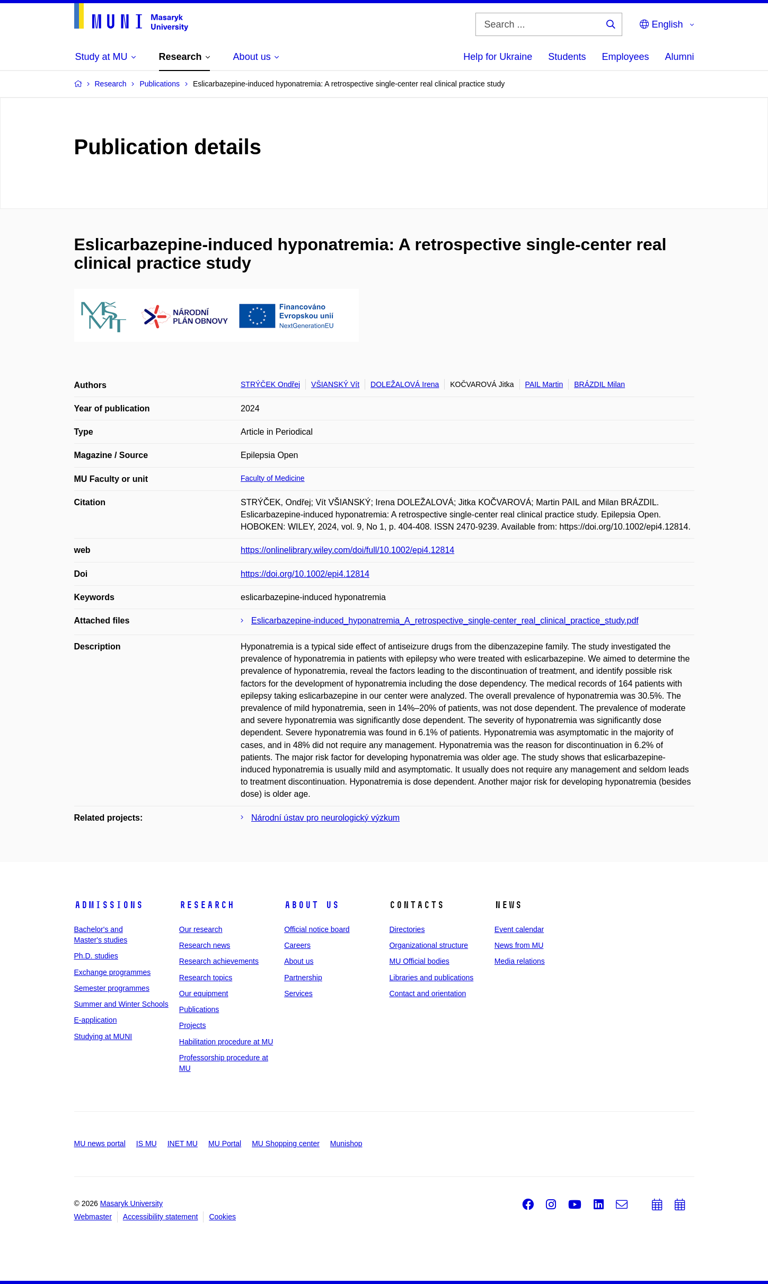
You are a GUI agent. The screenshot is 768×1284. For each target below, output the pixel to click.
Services (298, 993)
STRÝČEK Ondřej (270, 384)
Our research (201, 929)
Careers (297, 945)
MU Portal (224, 1143)
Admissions (108, 905)
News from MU (519, 945)
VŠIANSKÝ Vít (335, 384)
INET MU (182, 1143)
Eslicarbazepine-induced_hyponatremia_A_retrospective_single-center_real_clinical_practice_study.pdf (445, 620)
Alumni (679, 56)
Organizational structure (428, 945)
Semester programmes (111, 988)
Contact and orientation (427, 993)
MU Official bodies (419, 961)
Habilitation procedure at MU (226, 1041)
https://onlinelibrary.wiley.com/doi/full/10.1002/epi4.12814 (347, 550)
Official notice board (316, 929)
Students (567, 56)
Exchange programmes (112, 972)
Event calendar (519, 929)
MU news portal (100, 1143)
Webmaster (93, 1216)
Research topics (205, 977)
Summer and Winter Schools (121, 1004)
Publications (199, 1009)
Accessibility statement (160, 1216)
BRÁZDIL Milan (599, 384)
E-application (95, 1020)
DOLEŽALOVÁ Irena (404, 384)
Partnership (303, 977)
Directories (407, 929)
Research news (205, 945)
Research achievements (219, 961)
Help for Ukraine (497, 56)
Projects (192, 1025)
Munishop (346, 1143)
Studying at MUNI (103, 1036)
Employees (625, 56)
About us (311, 905)
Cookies (222, 1216)
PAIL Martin (544, 384)
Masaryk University (131, 1203)
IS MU (146, 1143)
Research (206, 905)
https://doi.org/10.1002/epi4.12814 (305, 573)
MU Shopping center (286, 1143)
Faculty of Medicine (273, 478)
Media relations (520, 961)
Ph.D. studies (96, 956)
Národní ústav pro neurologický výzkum (325, 817)
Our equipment (203, 993)
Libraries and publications (431, 977)
